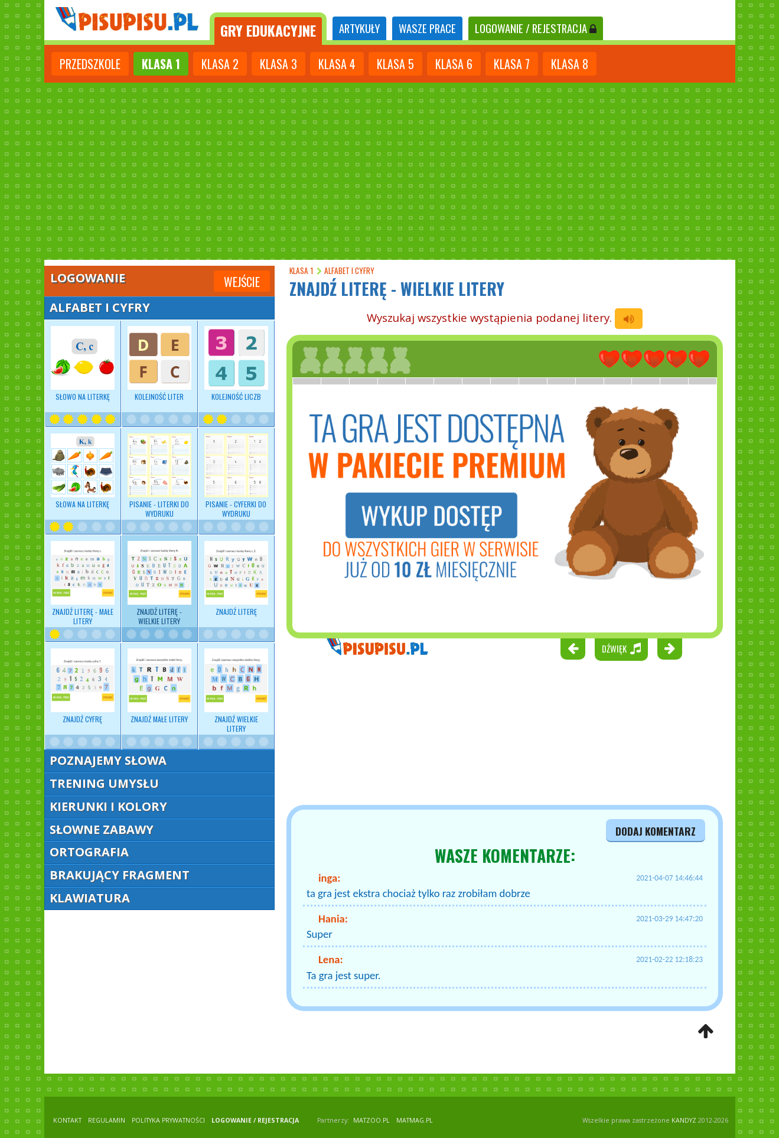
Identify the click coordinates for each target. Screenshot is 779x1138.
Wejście (242, 282)
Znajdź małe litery (159, 686)
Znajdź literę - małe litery (83, 583)
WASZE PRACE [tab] (427, 28)
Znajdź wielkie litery (236, 690)
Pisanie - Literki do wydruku (159, 476)
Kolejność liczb (236, 364)
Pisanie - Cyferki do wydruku (236, 476)
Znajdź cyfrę (83, 686)
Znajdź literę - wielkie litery (159, 583)
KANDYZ (684, 1120)
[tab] (268, 28)
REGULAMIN (106, 1120)
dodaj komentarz (655, 831)
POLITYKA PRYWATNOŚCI (168, 1120)
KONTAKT (67, 1120)
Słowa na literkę (83, 471)
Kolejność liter (159, 364)
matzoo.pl (371, 1120)
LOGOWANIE (536, 28)
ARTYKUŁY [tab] (359, 28)
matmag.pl (414, 1120)
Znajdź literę (236, 579)
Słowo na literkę (83, 364)
